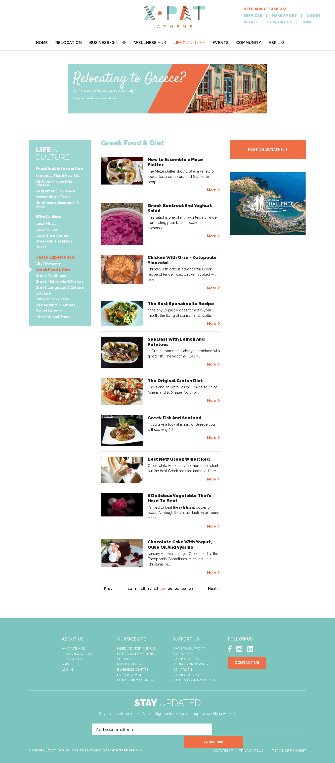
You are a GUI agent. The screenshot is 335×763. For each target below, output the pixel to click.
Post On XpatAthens (135, 654)
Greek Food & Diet (52, 270)
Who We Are (73, 648)
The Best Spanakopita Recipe (181, 303)
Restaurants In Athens (55, 305)
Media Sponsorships (192, 664)
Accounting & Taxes (52, 197)
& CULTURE (189, 42)
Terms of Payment (289, 746)
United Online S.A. (125, 746)
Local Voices (46, 229)
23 (191, 589)
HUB (150, 42)
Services (125, 659)
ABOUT (250, 22)
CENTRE (108, 42)
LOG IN (313, 16)
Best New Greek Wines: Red (179, 459)
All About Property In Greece (53, 183)
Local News (45, 224)
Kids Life (43, 293)
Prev (108, 589)
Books (40, 247)
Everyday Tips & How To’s (57, 176)
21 (177, 589)
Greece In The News (53, 241)
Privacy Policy (253, 746)
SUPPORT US (279, 22)
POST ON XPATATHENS (268, 149)
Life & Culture (130, 664)
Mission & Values (78, 654)
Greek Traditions (50, 276)
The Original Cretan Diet (175, 380)
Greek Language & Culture (59, 288)
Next (212, 589)
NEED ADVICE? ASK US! (264, 9)
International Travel (53, 317)
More (211, 190)
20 (170, 589)
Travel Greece (48, 311)
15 (136, 589)
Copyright (224, 746)
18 (156, 589)
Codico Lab (73, 746)
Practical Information (59, 168)
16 (143, 589)
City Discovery (48, 264)
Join (66, 664)
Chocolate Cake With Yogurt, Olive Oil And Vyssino (180, 544)
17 (150, 589)
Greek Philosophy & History (59, 281)
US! (276, 42)
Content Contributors (194, 680)
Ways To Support (189, 648)
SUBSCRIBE (224, 730)
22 (184, 589)
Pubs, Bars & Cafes (52, 299)
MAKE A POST (284, 16)
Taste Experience (55, 257)
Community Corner (135, 680)
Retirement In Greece (55, 191)
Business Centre (133, 669)
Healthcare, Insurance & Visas (57, 205)
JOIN (306, 22)
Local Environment (52, 235)
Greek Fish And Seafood (174, 417)
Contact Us (72, 659)
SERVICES (252, 16)
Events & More (131, 675)
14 (130, 589)
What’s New (48, 216)
